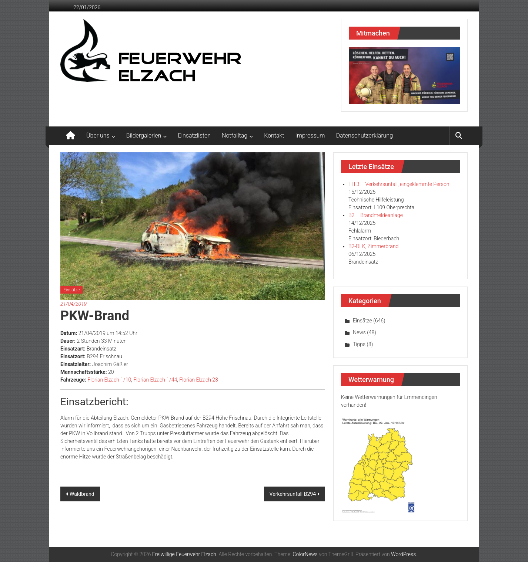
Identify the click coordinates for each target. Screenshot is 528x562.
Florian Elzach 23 (198, 380)
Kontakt (274, 135)
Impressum (310, 135)
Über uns (98, 135)
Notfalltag (234, 135)
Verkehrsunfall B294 (293, 494)
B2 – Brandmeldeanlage (375, 215)
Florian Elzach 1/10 (109, 380)
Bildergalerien (143, 135)
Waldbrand (82, 494)
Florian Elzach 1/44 (155, 380)
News (359, 332)
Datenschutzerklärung (364, 135)
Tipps (359, 344)
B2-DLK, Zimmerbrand (373, 246)
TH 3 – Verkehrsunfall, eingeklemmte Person (398, 184)
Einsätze (71, 289)
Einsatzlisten (194, 135)
